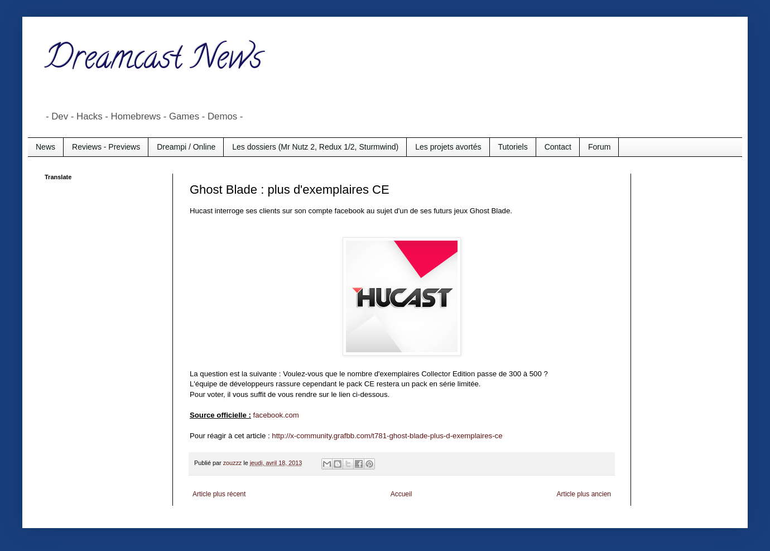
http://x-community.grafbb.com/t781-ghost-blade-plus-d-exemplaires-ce (387, 436)
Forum (599, 146)
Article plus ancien (584, 494)
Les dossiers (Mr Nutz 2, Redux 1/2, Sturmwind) (315, 146)
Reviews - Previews (106, 146)
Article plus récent (219, 494)
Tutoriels (513, 146)
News (45, 146)
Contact (558, 146)
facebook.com (276, 415)
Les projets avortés (448, 146)
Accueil (401, 494)
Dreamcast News (153, 61)
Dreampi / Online (186, 146)
